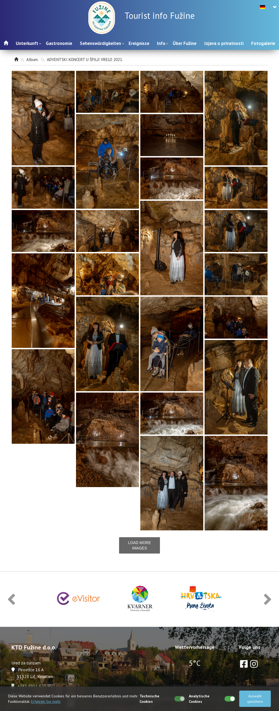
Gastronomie (59, 43)
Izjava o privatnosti (224, 43)
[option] (79, 599)
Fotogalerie (263, 43)
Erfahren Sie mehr (46, 701)
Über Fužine (184, 43)
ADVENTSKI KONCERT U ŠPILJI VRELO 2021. (85, 59)
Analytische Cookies (199, 699)
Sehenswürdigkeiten (100, 43)
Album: (33, 59)
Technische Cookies (149, 699)
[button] (11, 599)
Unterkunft (27, 43)
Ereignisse (139, 43)
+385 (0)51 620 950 (36, 686)
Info (161, 43)
